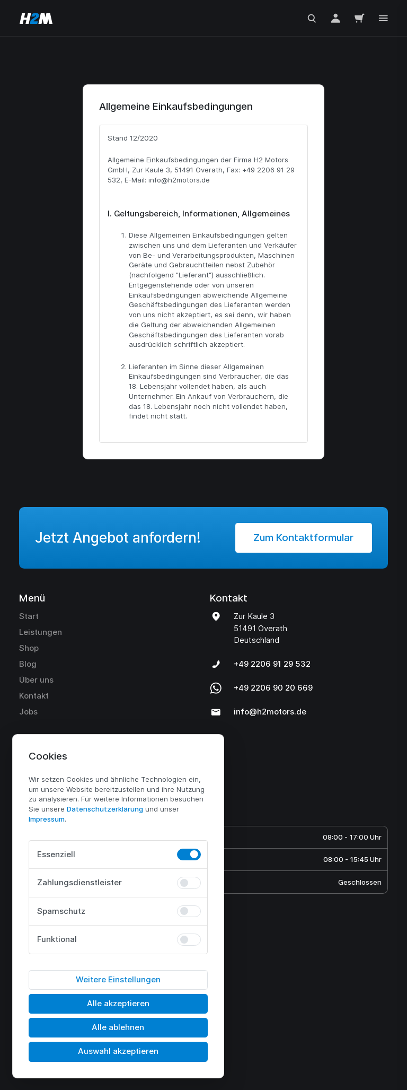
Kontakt (34, 712)
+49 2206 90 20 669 (273, 704)
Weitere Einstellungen (118, 979)
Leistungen (40, 648)
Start (29, 632)
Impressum (47, 819)
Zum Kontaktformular (303, 553)
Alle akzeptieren (118, 1003)
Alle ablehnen (118, 1027)
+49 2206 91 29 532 (272, 680)
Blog (28, 680)
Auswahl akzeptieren (118, 1051)
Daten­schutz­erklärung (105, 809)
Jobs (28, 727)
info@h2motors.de (270, 727)
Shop (29, 664)
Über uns (36, 696)
